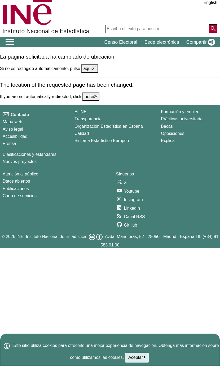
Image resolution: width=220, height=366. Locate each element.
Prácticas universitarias (183, 119)
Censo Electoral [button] (120, 42)
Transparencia (88, 119)
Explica (168, 140)
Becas (167, 126)
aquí (89, 68)
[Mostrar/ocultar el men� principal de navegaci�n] (10, 42)
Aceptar (137, 357)
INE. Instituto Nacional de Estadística (51, 236)
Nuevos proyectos (20, 161)
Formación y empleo (180, 111)
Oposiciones (172, 133)
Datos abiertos (16, 181)
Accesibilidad (15, 136)
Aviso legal (13, 129)
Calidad (81, 133)
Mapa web (12, 122)
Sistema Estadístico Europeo (101, 140)
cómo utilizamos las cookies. (97, 357)
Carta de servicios (20, 195)
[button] (199, 42)
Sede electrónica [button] (161, 42)
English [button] (210, 2)
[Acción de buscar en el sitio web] (213, 28)
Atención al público (20, 174)
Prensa (9, 143)
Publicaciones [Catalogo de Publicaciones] (16, 188)
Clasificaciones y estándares (29, 154)
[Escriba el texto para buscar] (157, 29)
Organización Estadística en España (108, 126)
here (91, 96)
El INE (80, 111)
